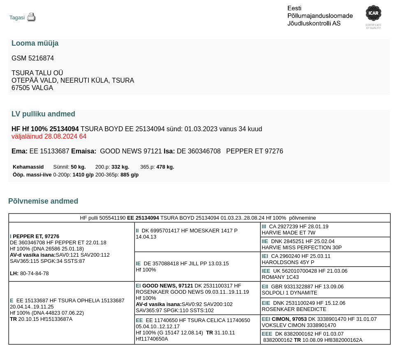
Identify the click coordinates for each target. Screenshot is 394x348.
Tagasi (17, 17)
